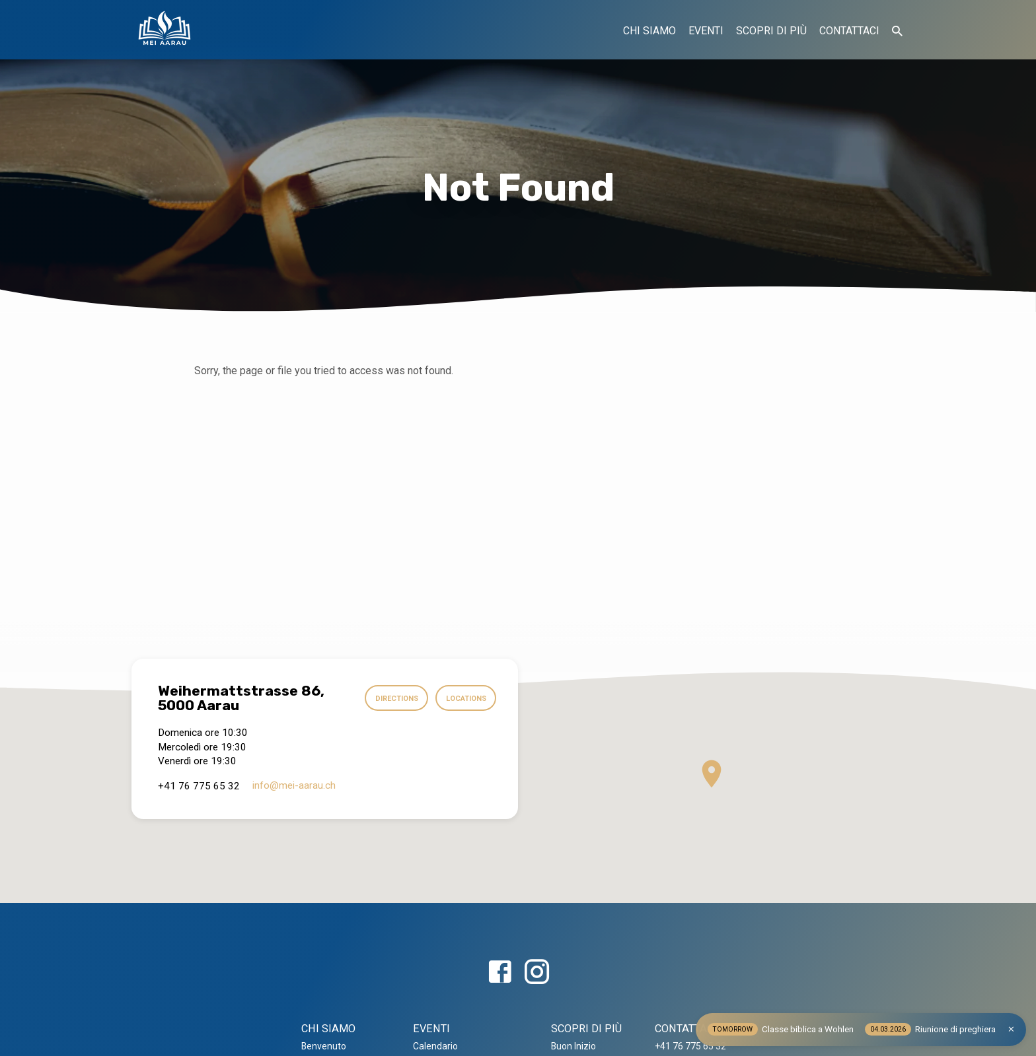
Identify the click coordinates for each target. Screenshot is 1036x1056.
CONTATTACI (849, 30)
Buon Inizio (573, 1046)
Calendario (435, 1046)
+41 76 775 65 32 (690, 1046)
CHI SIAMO (649, 30)
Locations (464, 698)
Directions (392, 698)
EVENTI (705, 30)
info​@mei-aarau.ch (294, 785)
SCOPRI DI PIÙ (771, 30)
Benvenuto (323, 1046)
